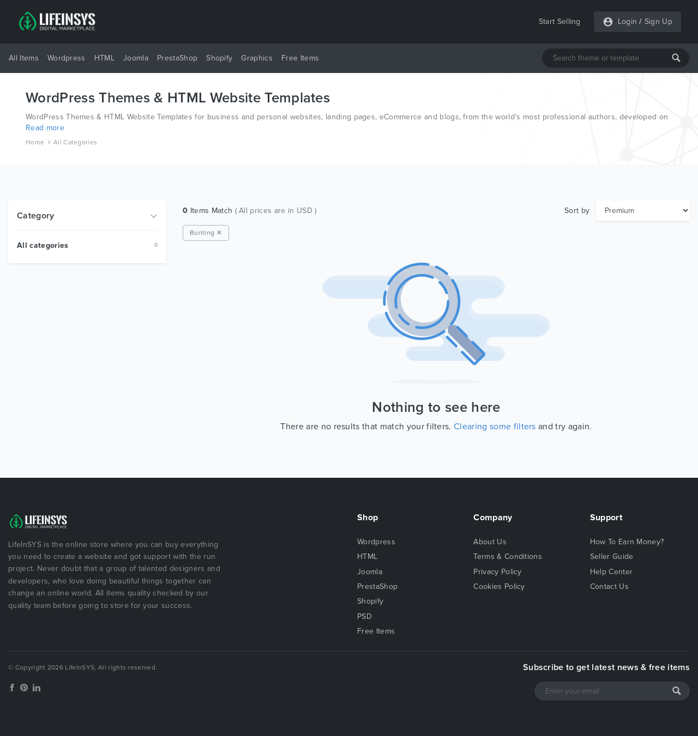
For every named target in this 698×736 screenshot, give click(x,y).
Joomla (135, 58)
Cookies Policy (499, 586)
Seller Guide (612, 556)
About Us (490, 541)
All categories (42, 245)
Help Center (611, 571)
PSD (364, 616)
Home (35, 142)
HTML (104, 58)
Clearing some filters (495, 426)
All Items (24, 58)
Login (627, 21)
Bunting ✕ (206, 232)
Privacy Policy (497, 571)
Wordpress (66, 58)
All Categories (75, 142)
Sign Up (658, 21)
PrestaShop (177, 58)
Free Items (300, 58)
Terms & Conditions (507, 556)
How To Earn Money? (627, 541)
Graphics (257, 58)
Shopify (219, 58)
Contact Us (609, 586)
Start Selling (560, 21)
